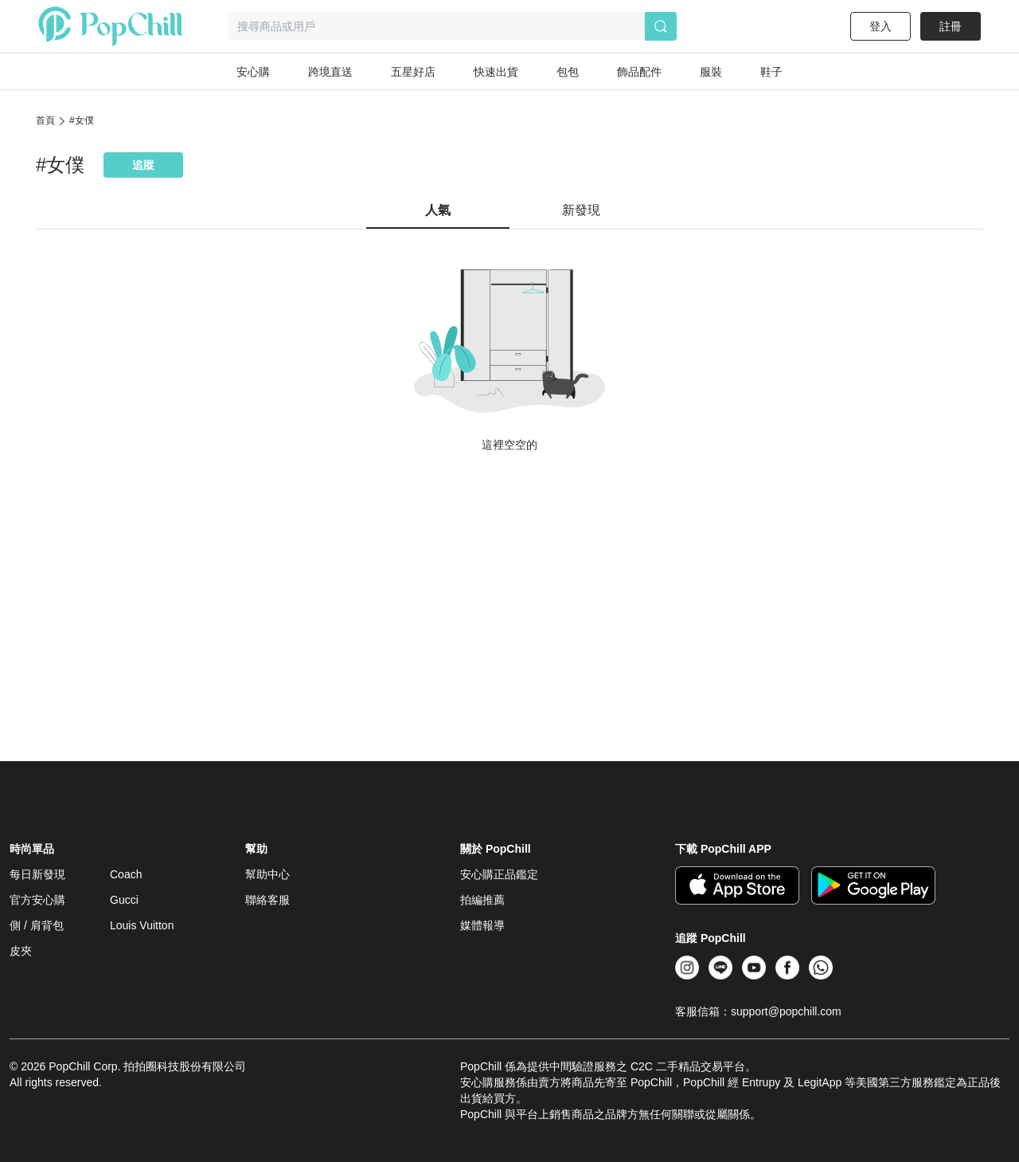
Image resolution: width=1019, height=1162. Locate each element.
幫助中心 (267, 874)
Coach (126, 874)
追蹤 (143, 165)
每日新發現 (37, 874)
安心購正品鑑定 (499, 874)
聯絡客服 (267, 899)
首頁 (45, 120)
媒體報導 (482, 925)
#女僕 (81, 120)
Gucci (124, 899)
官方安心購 (37, 899)
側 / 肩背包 (37, 925)
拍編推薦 (482, 899)
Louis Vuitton (142, 925)
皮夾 (21, 950)
